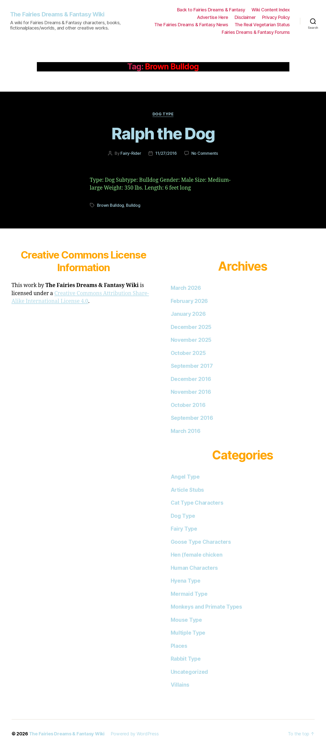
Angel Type (185, 477)
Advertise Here (212, 17)
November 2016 (191, 392)
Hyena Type (185, 581)
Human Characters (194, 568)
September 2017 (192, 366)
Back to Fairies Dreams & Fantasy (211, 9)
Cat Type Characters (197, 503)
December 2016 (191, 379)
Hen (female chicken (196, 555)
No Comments (204, 153)
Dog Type (163, 114)
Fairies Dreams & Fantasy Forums (256, 32)
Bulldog (133, 205)
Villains (180, 685)
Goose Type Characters (201, 542)
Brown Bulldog (110, 205)
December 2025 (191, 327)
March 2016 (185, 431)
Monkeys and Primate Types (206, 607)
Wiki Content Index (271, 9)
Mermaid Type (189, 594)
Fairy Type (184, 529)
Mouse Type (186, 620)
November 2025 (191, 340)
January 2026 (188, 314)
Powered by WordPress (135, 733)
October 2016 (188, 405)
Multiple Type (188, 633)
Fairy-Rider (130, 153)
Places (179, 646)
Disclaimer (245, 17)
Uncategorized (189, 672)
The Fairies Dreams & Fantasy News (191, 24)
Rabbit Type (186, 659)
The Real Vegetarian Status (262, 24)
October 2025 (188, 353)
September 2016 (192, 418)
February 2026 (189, 301)
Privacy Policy (276, 17)
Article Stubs (187, 490)
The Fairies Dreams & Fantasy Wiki (57, 14)
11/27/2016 (166, 153)
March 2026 (186, 288)
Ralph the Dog (163, 133)
